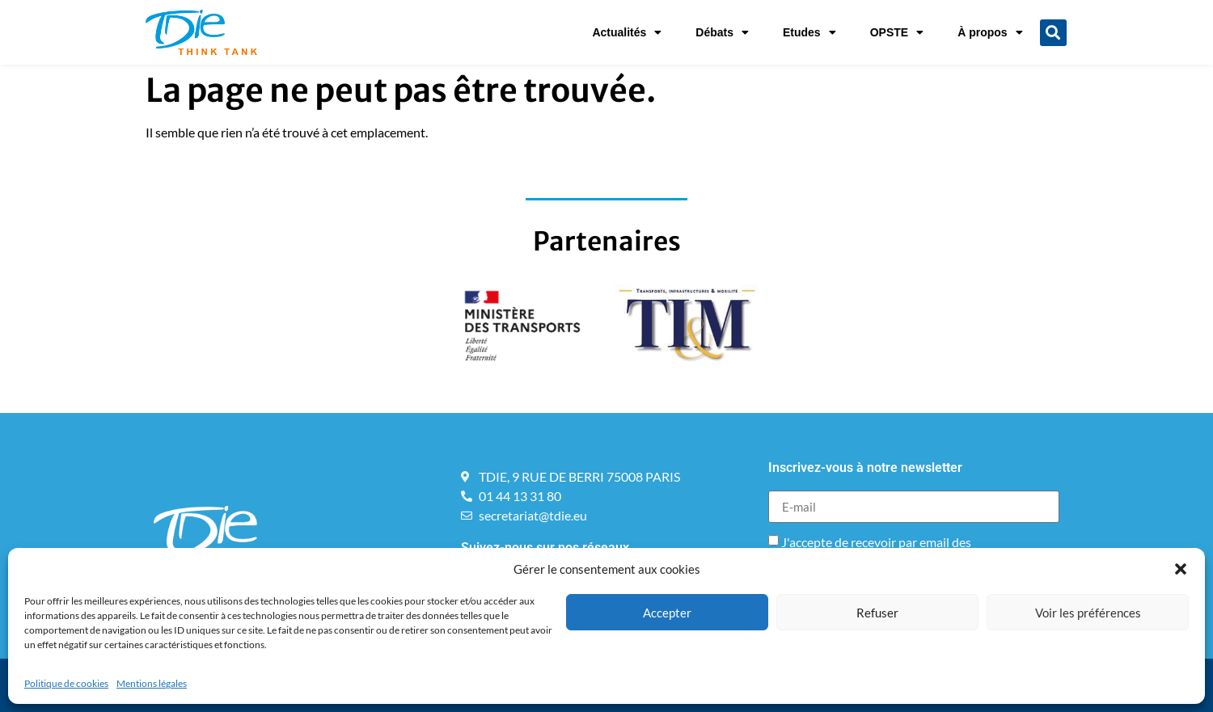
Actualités (626, 32)
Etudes (809, 32)
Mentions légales (151, 683)
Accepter (667, 612)
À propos (989, 32)
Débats (722, 32)
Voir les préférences (1088, 612)
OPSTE (896, 32)
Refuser (877, 612)
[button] (1181, 569)
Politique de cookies (66, 683)
